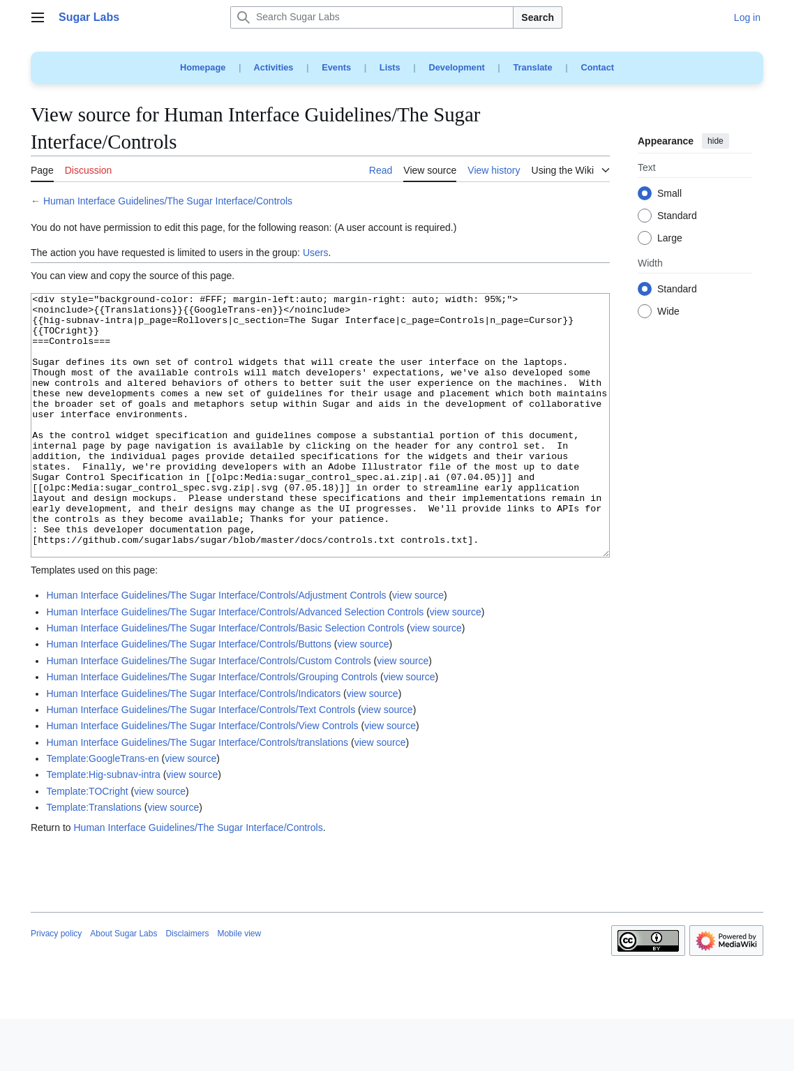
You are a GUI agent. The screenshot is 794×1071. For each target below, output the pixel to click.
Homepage (202, 67)
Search (537, 17)
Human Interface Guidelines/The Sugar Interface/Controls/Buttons (188, 696)
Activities (274, 67)
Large (669, 238)
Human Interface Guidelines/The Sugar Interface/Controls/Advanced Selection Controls (235, 664)
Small (669, 194)
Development (456, 67)
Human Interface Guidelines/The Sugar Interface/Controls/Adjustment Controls (216, 647)
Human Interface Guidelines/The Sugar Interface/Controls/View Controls (202, 778)
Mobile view (239, 986)
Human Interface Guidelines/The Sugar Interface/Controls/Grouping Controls (211, 729)
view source (418, 647)
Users (316, 252)
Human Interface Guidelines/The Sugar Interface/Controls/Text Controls (200, 761)
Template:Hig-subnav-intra (103, 826)
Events (336, 67)
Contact (597, 67)
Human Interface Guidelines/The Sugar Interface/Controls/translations (197, 794)
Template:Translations (93, 859)
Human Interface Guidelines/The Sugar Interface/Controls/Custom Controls (208, 713)
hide (715, 141)
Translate (533, 67)
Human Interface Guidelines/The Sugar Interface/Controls (167, 201)
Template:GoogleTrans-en (102, 810)
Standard (677, 216)
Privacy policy (56, 986)
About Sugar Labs (123, 986)
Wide (668, 311)
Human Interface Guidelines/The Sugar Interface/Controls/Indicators (193, 745)
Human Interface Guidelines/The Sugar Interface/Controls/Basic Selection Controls (225, 680)
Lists (390, 67)
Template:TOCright (87, 843)
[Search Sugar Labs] (372, 17)
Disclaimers (187, 986)
